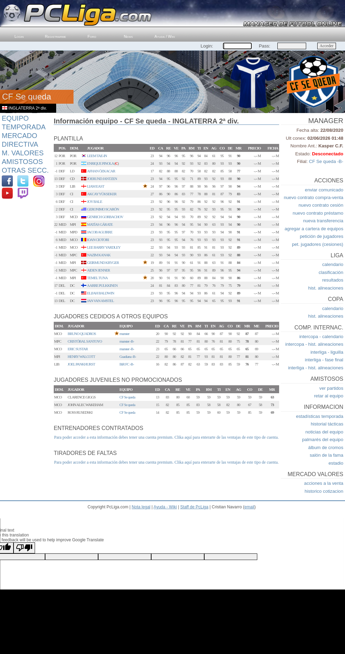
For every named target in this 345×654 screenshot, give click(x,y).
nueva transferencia (323, 220)
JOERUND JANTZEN (102, 179)
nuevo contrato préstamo (318, 213)
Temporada (24, 127)
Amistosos (22, 161)
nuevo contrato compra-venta (313, 197)
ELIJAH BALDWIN (100, 293)
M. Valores (23, 153)
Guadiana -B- (128, 356)
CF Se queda (127, 397)
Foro (92, 36)
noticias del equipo (324, 431)
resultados (332, 280)
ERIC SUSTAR (78, 349)
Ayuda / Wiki (165, 36)
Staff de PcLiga (194, 507)
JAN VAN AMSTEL (100, 301)
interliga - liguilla (326, 352)
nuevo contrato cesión (321, 205)
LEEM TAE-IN (97, 156)
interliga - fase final (324, 359)
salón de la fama (326, 455)
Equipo (15, 118)
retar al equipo (328, 395)
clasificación (331, 272)
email (249, 507)
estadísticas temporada (319, 416)
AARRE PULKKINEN (102, 285)
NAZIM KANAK (99, 255)
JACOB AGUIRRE (99, 232)
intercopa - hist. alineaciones (314, 344)
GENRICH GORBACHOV (105, 217)
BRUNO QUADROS (82, 334)
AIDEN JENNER (98, 270)
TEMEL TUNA (97, 278)
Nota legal (141, 507)
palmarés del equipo (322, 439)
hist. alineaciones (325, 288)
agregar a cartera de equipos (314, 228)
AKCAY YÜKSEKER (102, 194)
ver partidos (331, 388)
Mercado (19, 135)
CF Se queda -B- (326, 161)
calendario (332, 264)
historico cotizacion (324, 491)
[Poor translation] (24, 547)
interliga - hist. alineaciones (315, 367)
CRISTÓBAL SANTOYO (85, 341)
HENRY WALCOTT (81, 356)
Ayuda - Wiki (165, 507)
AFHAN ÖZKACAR (101, 171)
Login (19, 36)
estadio (335, 463)
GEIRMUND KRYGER (103, 262)
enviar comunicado (324, 189)
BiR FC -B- (127, 364)
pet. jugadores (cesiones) (317, 244)
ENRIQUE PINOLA (100, 163)
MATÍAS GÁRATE (100, 224)
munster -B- (127, 341)
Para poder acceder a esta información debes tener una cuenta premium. (113, 437)
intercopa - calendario (321, 336)
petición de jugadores (321, 236)
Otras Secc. (25, 170)
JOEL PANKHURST (81, 364)
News (128, 36)
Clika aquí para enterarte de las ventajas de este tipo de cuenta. (226, 437)
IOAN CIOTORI (98, 240)
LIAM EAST (95, 186)
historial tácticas (327, 424)
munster (124, 334)
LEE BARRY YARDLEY (103, 247)
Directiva (20, 144)
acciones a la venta (323, 483)
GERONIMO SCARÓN (103, 209)
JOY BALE (94, 201)
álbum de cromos (325, 447)
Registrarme (55, 36)
